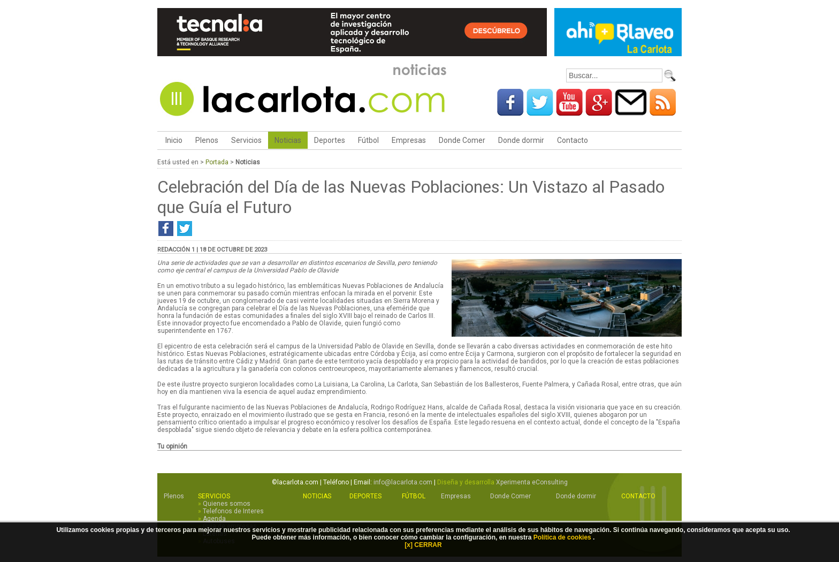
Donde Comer (462, 140)
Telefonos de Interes (233, 511)
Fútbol (368, 140)
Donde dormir (521, 140)
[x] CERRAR (423, 545)
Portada (216, 162)
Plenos (206, 140)
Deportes (329, 140)
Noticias (287, 140)
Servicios (246, 140)
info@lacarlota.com (402, 482)
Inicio (173, 140)
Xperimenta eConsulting (532, 482)
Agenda (214, 518)
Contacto (572, 140)
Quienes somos (226, 503)
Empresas (409, 140)
